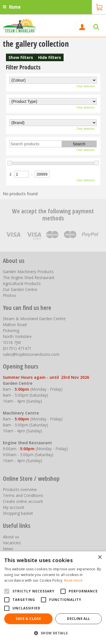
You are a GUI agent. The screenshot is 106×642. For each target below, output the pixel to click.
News (8, 548)
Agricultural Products (22, 283)
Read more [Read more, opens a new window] (73, 580)
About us (11, 536)
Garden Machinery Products (28, 271)
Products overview (20, 489)
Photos (9, 295)
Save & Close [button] (28, 618)
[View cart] (99, 6)
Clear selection (85, 86)
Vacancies (12, 542)
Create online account (23, 501)
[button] (53, 632)
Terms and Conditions (23, 495)
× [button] (100, 557)
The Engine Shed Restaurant (29, 277)
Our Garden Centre (20, 289)
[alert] (53, 596)
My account (13, 507)
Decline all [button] (78, 618)
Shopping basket (18, 513)
